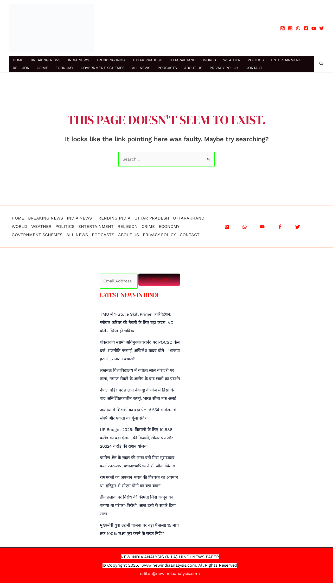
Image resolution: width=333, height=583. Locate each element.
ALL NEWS (141, 68)
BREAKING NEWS (46, 60)
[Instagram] (290, 28)
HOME (18, 60)
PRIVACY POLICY (224, 68)
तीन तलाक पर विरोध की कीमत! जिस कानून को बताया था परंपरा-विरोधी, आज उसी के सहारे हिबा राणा (138, 505)
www (146, 565)
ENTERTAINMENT (286, 60)
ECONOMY (64, 68)
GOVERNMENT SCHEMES (103, 68)
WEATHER (231, 60)
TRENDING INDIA (111, 60)
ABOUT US (193, 68)
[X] (297, 226)
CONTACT (254, 68)
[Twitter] (321, 28)
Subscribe (159, 280)
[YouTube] (313, 28)
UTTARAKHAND (183, 60)
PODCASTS (167, 68)
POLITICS (256, 60)
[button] (321, 64)
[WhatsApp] (298, 28)
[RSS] (282, 28)
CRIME (42, 68)
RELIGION (21, 68)
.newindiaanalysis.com (173, 565)
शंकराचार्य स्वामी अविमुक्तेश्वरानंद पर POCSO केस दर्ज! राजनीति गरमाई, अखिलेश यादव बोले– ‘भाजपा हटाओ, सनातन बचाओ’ (140, 350)
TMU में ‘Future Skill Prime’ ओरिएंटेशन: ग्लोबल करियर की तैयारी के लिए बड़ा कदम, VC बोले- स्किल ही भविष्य (136, 322)
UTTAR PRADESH (147, 60)
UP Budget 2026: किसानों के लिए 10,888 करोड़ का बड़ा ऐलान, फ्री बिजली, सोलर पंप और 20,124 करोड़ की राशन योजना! (136, 438)
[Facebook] (306, 28)
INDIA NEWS (78, 60)
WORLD (209, 60)
